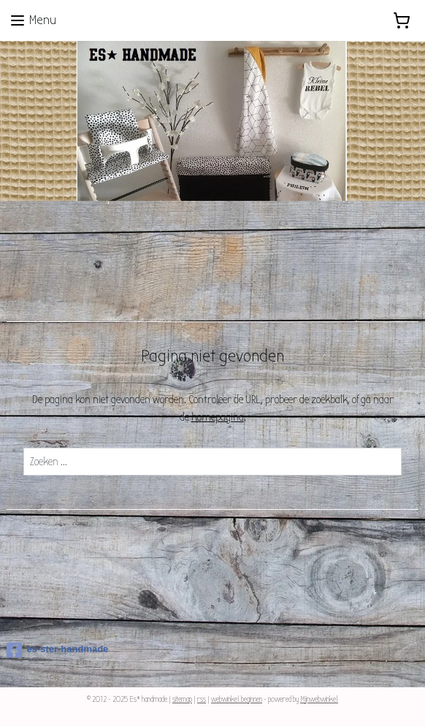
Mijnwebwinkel (319, 699)
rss (201, 699)
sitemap (182, 699)
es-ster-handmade (57, 650)
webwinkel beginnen (236, 699)
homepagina (217, 417)
